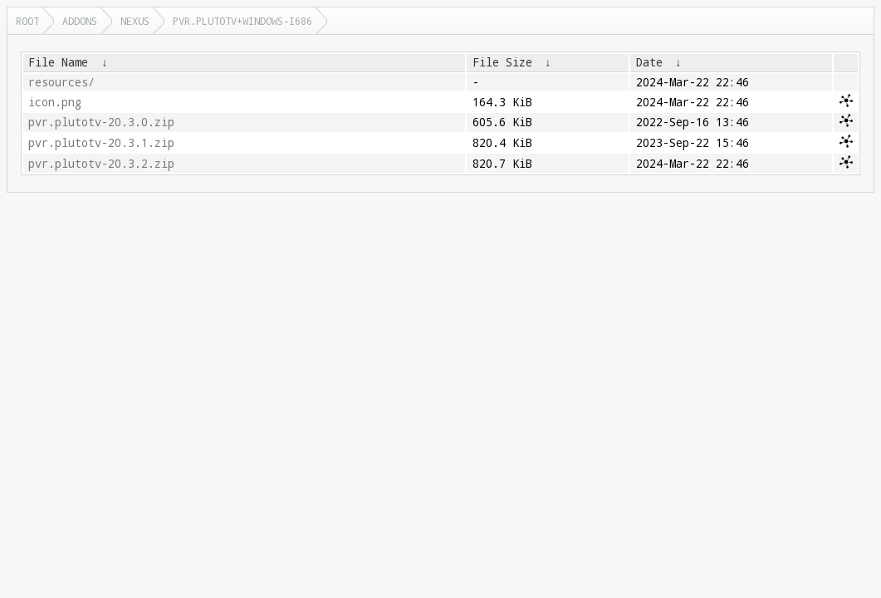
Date (649, 62)
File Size (502, 62)
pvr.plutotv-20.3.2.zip (101, 163)
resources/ (61, 82)
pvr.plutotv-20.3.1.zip (101, 142)
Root (27, 20)
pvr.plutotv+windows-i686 (242, 20)
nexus (134, 20)
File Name (58, 62)
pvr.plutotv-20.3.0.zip (101, 122)
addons (79, 20)
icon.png (54, 102)
